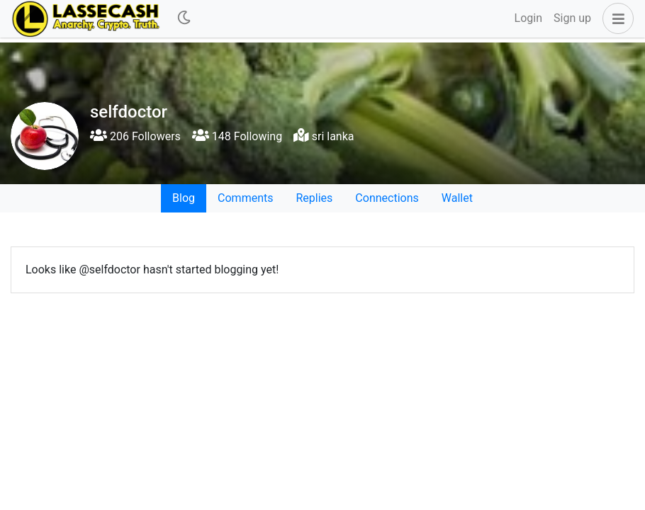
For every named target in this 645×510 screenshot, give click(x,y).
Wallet (457, 198)
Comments (245, 198)
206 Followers (135, 136)
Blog (183, 198)
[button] (615, 18)
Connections (386, 198)
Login (528, 18)
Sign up (572, 18)
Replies (314, 198)
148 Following (237, 136)
